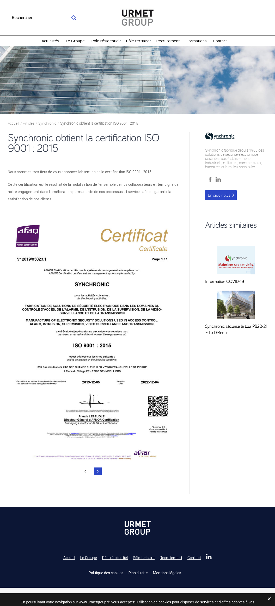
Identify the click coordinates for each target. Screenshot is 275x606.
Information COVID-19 (224, 281)
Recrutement (171, 558)
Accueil (69, 558)
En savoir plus (219, 195)
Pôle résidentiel (115, 558)
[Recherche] (74, 18)
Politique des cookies (106, 573)
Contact (194, 558)
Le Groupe (88, 558)
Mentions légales (167, 573)
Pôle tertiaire (144, 558)
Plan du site (138, 573)
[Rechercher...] (40, 18)
